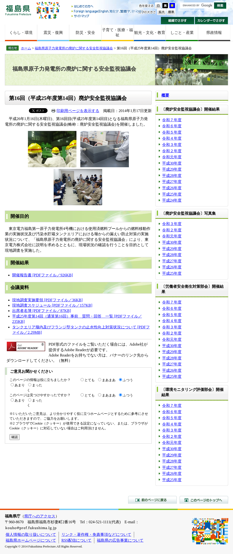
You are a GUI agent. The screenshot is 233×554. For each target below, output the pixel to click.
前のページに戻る (152, 500)
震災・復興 (53, 32)
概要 (165, 95)
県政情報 (214, 32)
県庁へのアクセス (39, 516)
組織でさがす (177, 20)
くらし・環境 (21, 32)
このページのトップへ (204, 500)
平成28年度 (172, 176)
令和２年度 (172, 151)
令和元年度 (172, 157)
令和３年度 (172, 145)
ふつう (128, 380)
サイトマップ (107, 16)
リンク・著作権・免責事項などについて (96, 534)
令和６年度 (172, 126)
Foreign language (107, 11)
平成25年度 (172, 194)
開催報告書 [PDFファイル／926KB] (42, 275)
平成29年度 (172, 169)
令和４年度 (172, 138)
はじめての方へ (107, 6)
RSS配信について (76, 540)
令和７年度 (172, 120)
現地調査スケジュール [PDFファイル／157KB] (52, 305)
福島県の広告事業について (120, 540)
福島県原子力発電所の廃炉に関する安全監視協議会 (74, 48)
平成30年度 (172, 163)
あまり (20, 385)
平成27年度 (172, 182)
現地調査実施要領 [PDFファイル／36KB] (47, 300)
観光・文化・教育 (149, 32)
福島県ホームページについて (31, 540)
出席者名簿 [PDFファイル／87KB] (41, 311)
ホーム (26, 48)
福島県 (18, 10)
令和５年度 (172, 132)
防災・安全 (85, 32)
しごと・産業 (182, 32)
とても (89, 380)
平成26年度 (172, 188)
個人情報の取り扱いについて (31, 534)
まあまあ (109, 380)
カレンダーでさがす (211, 20)
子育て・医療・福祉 (117, 32)
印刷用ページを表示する (78, 111)
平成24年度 (172, 200)
